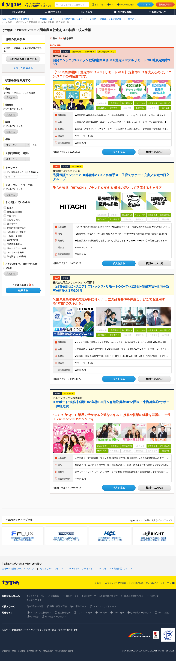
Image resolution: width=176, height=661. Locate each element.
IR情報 (13, 651)
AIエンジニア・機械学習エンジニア (115, 568)
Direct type (119, 612)
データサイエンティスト (81, 568)
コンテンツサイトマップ (104, 606)
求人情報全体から (15, 172)
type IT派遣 (163, 612)
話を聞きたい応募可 (16, 256)
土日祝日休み (13, 220)
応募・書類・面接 (58, 606)
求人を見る (119, 152)
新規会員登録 (165, 4)
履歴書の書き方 (110, 596)
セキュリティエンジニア (51, 568)
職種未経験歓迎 (14, 211)
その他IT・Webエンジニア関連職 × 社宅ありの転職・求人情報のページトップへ (133, 583)
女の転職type (64, 612)
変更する (11, 97)
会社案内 (5, 651)
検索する (23, 290)
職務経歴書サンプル (133, 596)
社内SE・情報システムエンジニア (18, 568)
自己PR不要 (13, 240)
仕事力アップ (79, 606)
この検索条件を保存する (23, 58)
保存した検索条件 (23, 68)
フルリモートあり (15, 252)
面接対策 (154, 596)
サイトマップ (100, 5)
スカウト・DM (37, 596)
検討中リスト (72, 596)
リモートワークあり (16, 248)
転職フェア (90, 596)
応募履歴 (55, 596)
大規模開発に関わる (16, 232)
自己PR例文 (36, 600)
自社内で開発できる (16, 228)
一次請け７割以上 (15, 236)
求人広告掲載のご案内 (64, 651)
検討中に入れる (154, 152)
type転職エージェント (140, 612)
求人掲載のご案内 (127, 5)
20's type (103, 612)
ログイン (145, 4)
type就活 (34, 616)
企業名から (34, 172)
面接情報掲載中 (14, 244)
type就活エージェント (55, 616)
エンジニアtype (84, 612)
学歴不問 (11, 215)
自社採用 (21, 651)
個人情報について (34, 651)
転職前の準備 (36, 606)
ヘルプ (112, 5)
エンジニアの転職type (40, 612)
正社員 (10, 207)
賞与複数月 (12, 224)
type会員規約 (48, 651)
